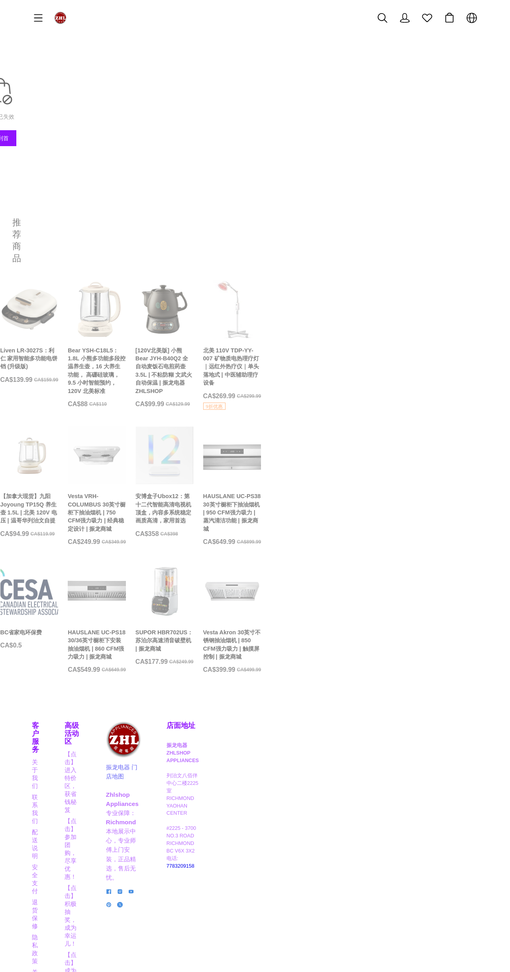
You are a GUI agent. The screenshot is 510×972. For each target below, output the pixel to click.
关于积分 (44, 868)
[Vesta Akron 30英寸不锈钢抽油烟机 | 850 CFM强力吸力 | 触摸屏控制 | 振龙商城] (426, 662)
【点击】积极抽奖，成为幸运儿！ (194, 823)
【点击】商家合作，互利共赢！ (191, 873)
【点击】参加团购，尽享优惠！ (191, 812)
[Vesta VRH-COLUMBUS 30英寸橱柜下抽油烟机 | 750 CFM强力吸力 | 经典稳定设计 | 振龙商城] (198, 496)
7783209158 (413, 861)
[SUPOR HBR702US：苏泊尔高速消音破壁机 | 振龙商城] (312, 658)
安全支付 (44, 834)
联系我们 (44, 812)
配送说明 (44, 823)
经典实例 (44, 879)
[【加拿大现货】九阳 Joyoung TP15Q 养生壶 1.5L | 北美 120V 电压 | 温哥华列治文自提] (84, 496)
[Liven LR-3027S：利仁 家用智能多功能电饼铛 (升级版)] (84, 316)
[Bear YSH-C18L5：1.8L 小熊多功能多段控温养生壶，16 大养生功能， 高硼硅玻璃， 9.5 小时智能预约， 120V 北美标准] (198, 320)
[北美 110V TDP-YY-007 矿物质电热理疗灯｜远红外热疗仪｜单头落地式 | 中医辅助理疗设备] (426, 325)
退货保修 (44, 846)
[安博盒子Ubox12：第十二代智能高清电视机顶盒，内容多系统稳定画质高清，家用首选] (312, 496)
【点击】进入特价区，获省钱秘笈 (194, 801)
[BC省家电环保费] (84, 654)
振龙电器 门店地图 (292, 830)
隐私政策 (44, 857)
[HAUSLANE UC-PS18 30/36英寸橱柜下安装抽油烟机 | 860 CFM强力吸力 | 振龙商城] (198, 662)
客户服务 (46, 789)
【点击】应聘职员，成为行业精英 (194, 884)
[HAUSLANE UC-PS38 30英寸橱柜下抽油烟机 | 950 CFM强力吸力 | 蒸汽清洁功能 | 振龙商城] (426, 496)
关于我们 (44, 801)
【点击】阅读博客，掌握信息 (189, 895)
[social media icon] (270, 891)
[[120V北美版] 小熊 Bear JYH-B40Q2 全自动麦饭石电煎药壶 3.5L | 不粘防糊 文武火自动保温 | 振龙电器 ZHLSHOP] (312, 320)
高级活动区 (168, 789)
